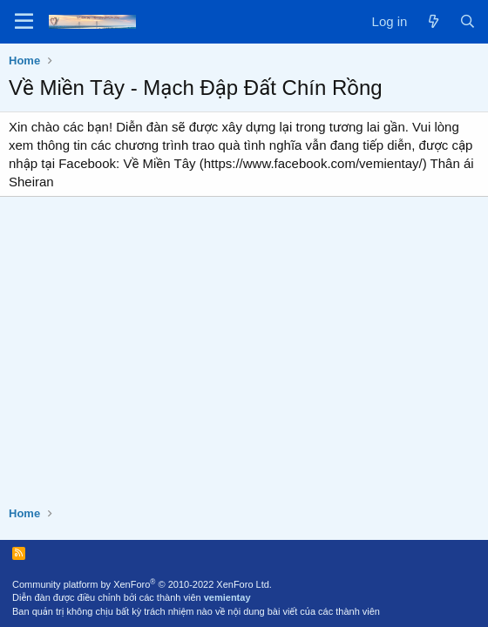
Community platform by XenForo (142, 584)
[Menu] (23, 22)
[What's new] (433, 21)
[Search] (468, 21)
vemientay (227, 597)
